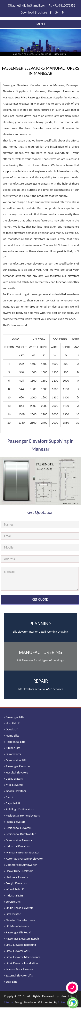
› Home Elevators (14, 822)
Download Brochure (34, 12)
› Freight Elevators (15, 883)
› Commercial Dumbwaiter (20, 865)
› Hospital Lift (12, 723)
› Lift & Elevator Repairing (20, 945)
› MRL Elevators (14, 785)
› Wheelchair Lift (14, 889)
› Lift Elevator (12, 914)
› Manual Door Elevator (18, 969)
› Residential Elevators (18, 828)
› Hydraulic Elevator (16, 877)
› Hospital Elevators (16, 772)
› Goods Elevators (15, 791)
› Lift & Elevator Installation (21, 963)
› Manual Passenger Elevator (22, 852)
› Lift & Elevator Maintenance (22, 957)
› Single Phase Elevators (18, 908)
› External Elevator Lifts (18, 975)
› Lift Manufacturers (16, 926)
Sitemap (9, 1002)
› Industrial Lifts (13, 895)
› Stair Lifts (10, 981)
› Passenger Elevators (17, 766)
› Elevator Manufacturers (19, 920)
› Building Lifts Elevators (19, 809)
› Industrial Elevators (17, 846)
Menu (40, 24)
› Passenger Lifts (14, 717)
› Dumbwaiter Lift (15, 760)
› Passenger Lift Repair (18, 932)
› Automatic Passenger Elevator (23, 858)
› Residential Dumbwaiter (20, 834)
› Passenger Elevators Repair (21, 938)
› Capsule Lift (12, 803)
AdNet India (65, 1002)
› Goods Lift (11, 729)
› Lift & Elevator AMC (17, 951)
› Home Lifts (11, 735)
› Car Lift (9, 797)
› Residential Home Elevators (22, 815)
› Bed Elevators (13, 778)
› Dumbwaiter (12, 754)
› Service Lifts (12, 901)
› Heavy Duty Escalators (18, 871)
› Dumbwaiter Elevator (18, 840)
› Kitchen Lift (12, 748)
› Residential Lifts (14, 742)
